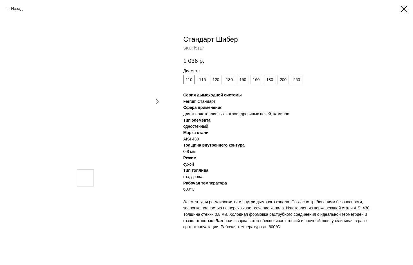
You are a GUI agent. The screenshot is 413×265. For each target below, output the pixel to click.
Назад (17, 8)
